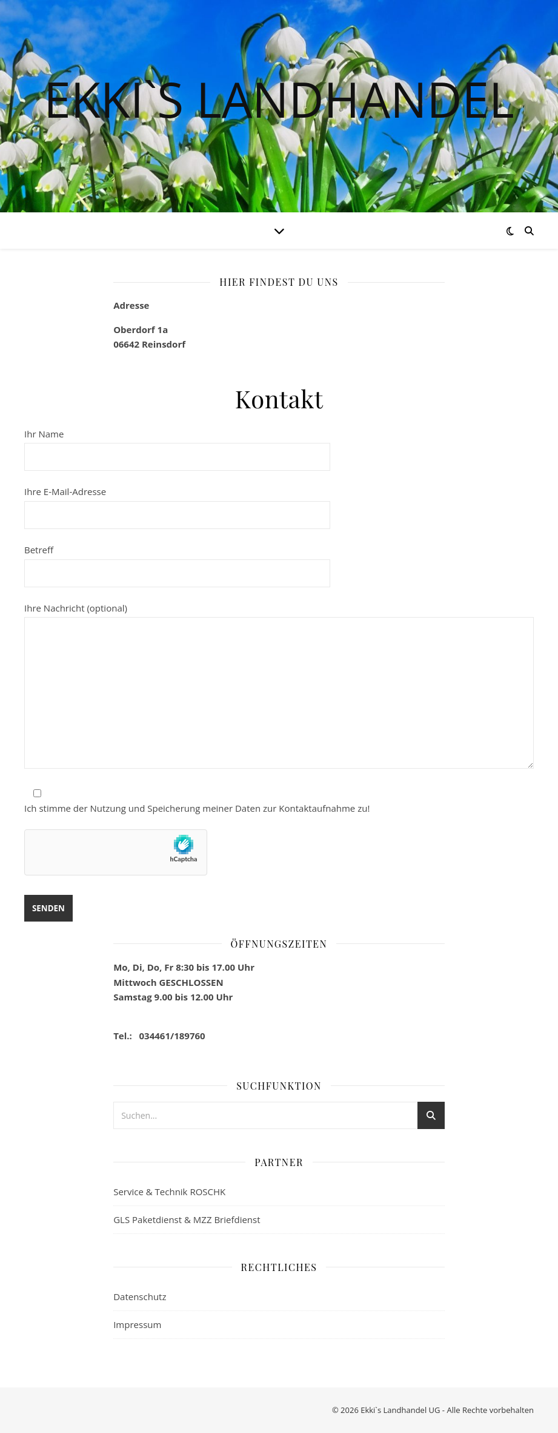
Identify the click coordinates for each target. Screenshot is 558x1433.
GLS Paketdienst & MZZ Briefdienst (186, 1219)
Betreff (177, 561)
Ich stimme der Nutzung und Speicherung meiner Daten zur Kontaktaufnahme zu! (197, 808)
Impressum (137, 1324)
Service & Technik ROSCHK (169, 1191)
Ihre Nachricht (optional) (279, 687)
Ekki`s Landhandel (279, 99)
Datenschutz (139, 1296)
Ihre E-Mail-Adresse (177, 503)
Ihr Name (177, 445)
